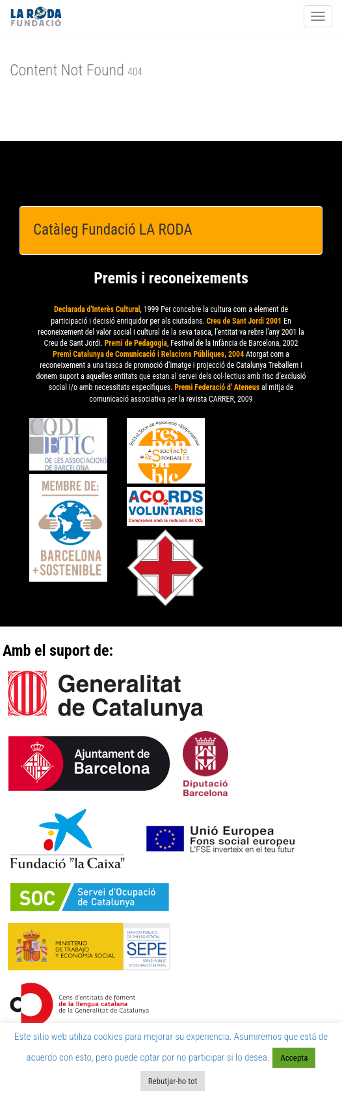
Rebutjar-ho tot (173, 1081)
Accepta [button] (294, 1058)
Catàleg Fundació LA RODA (112, 230)
